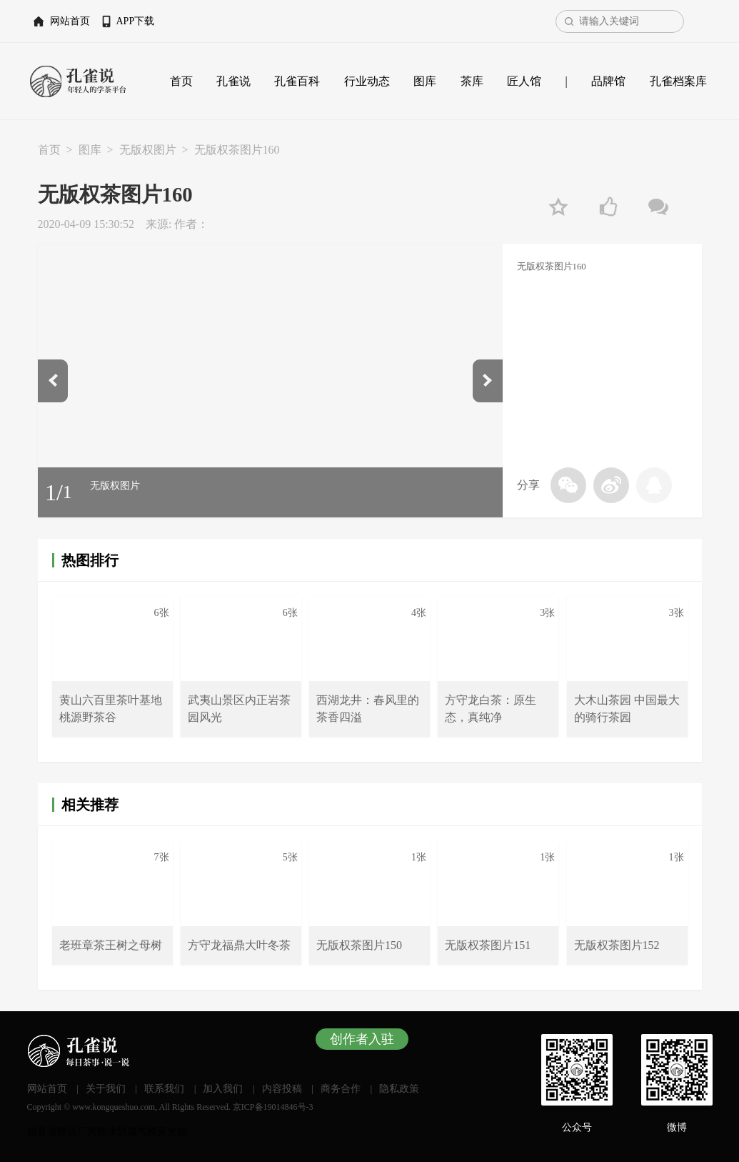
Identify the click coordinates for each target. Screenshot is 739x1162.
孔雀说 (233, 81)
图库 (424, 81)
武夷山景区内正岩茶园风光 (239, 708)
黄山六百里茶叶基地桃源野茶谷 (110, 708)
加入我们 (223, 1088)
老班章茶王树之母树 (110, 945)
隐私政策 (399, 1088)
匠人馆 (524, 81)
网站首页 (70, 21)
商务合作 (341, 1088)
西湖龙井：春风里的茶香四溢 (367, 708)
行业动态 (367, 81)
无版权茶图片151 (488, 945)
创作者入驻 (362, 1039)
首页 (181, 81)
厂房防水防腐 (107, 1131)
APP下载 (135, 21)
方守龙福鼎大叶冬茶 (239, 945)
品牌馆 (608, 81)
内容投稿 (282, 1088)
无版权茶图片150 (359, 945)
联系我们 (164, 1088)
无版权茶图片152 (617, 945)
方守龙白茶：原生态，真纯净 (490, 708)
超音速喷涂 (52, 1131)
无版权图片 (147, 150)
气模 (147, 1131)
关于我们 (106, 1088)
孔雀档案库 (678, 81)
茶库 (472, 81)
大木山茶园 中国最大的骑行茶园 (627, 708)
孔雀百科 (297, 81)
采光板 (172, 1131)
